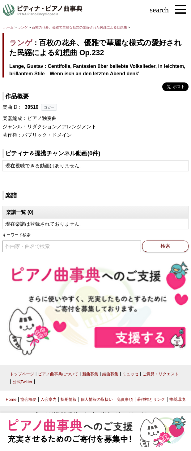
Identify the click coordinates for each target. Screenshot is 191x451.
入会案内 (48, 399)
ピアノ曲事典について (58, 374)
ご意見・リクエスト (160, 374)
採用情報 (69, 399)
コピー (49, 107)
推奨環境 (177, 399)
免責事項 (125, 399)
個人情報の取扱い (97, 399)
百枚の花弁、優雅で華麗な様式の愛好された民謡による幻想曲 (80, 27)
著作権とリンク (151, 399)
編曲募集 (110, 374)
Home (11, 399)
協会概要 (28, 399)
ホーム (8, 27)
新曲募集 (90, 374)
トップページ (22, 374)
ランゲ (23, 27)
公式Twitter (22, 381)
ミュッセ (130, 374)
